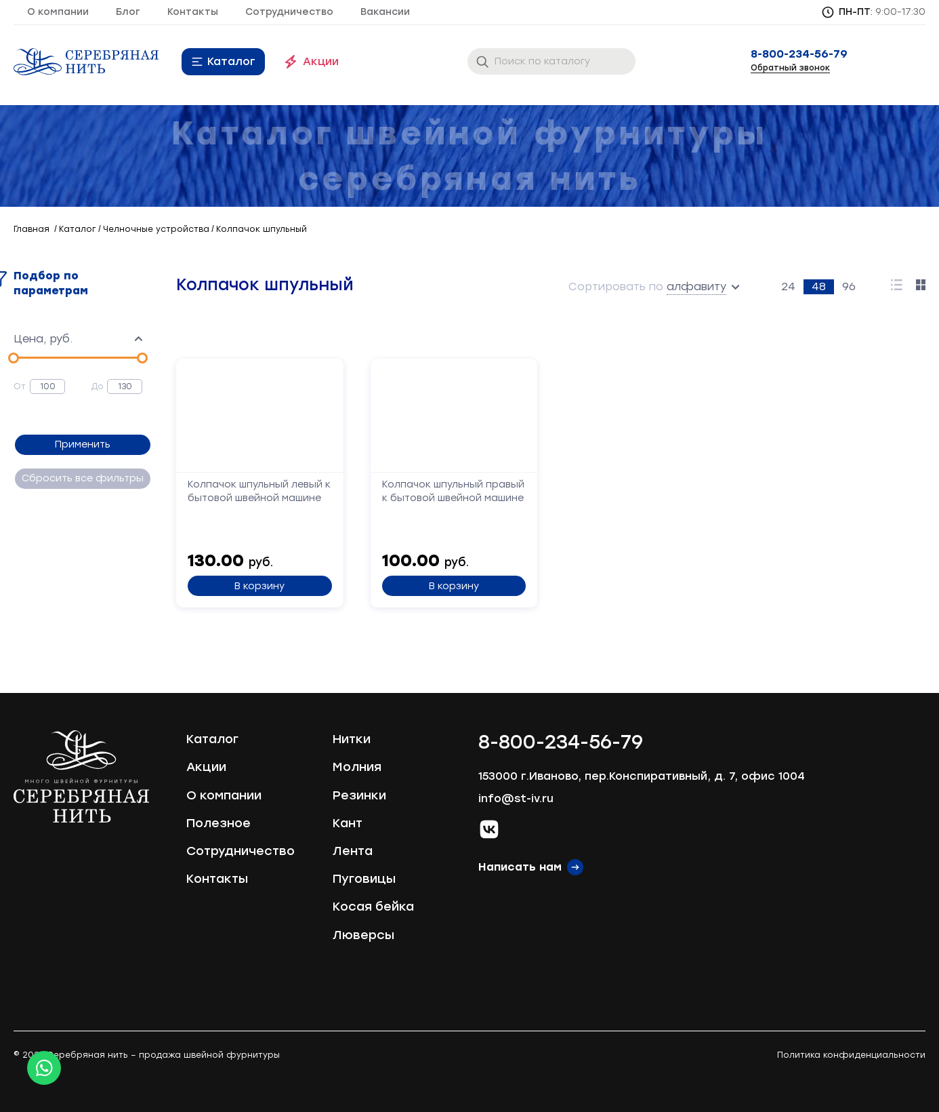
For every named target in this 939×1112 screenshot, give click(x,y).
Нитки (352, 739)
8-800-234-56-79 (799, 54)
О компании (58, 12)
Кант (347, 823)
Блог (128, 12)
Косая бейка (373, 906)
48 (819, 286)
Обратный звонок (790, 68)
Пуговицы (364, 878)
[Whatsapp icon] (44, 1068)
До (97, 386)
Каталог (231, 61)
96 (849, 286)
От (20, 386)
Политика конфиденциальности (851, 1055)
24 (788, 286)
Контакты (192, 12)
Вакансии (385, 12)
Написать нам (520, 866)
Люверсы (363, 935)
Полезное (218, 823)
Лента (353, 850)
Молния (357, 766)
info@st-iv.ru (516, 798)
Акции (321, 61)
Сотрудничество (289, 12)
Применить (81, 444)
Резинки (359, 795)
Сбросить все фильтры (81, 478)
